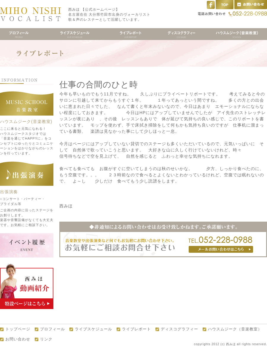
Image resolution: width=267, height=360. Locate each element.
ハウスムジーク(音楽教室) (26, 121)
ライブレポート (136, 329)
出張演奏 (9, 191)
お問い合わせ (17, 339)
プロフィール (52, 329)
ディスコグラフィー (179, 329)
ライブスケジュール (93, 329)
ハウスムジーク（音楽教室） (235, 329)
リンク (46, 339)
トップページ (17, 329)
